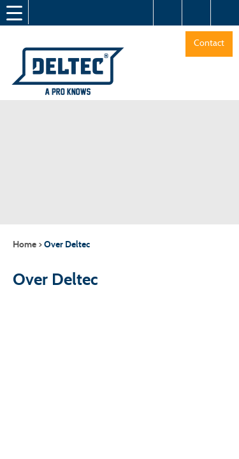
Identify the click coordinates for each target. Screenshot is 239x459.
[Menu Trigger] (14, 13)
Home (24, 244)
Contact (209, 42)
